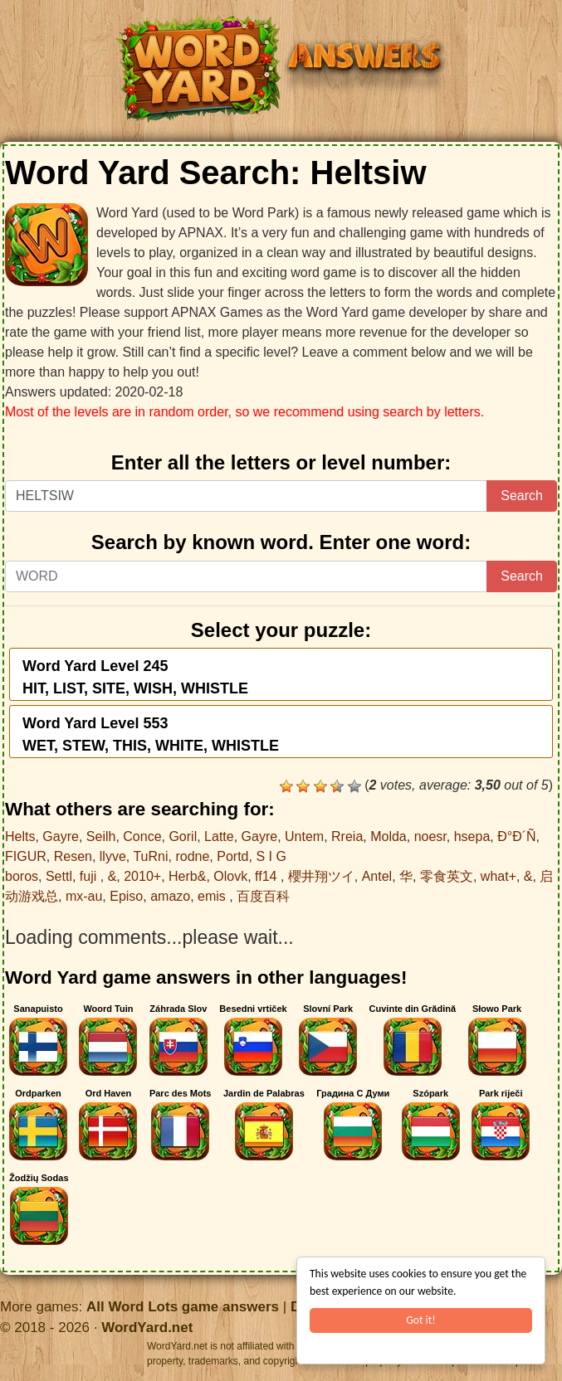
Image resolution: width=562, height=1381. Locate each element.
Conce (142, 836)
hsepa (472, 836)
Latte (219, 836)
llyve (113, 856)
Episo (126, 896)
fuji (90, 876)
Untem (304, 836)
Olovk (230, 876)
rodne (192, 856)
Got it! (420, 1320)
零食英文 (446, 876)
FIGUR (25, 856)
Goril (183, 836)
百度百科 (263, 896)
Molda (388, 836)
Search (522, 496)
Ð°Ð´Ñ (516, 836)
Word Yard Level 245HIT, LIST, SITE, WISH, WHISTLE (135, 677)
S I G (271, 856)
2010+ (142, 876)
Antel (377, 876)
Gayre (60, 836)
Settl (59, 876)
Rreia (347, 836)
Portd (232, 856)
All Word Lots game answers (182, 1307)
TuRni (150, 856)
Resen (73, 856)
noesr (430, 836)
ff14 (268, 876)
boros (21, 876)
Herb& (187, 876)
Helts (20, 836)
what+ (498, 876)
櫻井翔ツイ (321, 876)
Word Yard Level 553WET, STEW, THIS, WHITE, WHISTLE (150, 734)
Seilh (101, 836)
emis (213, 896)
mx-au (84, 896)
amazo (170, 896)
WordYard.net (147, 1327)
